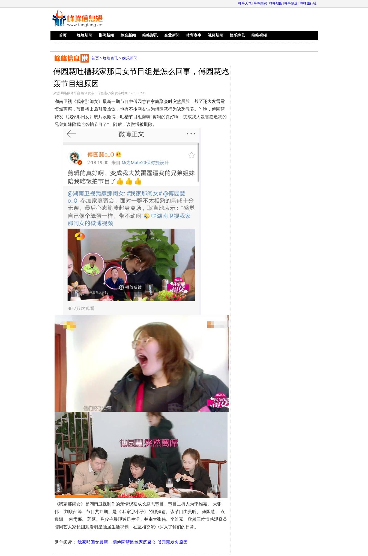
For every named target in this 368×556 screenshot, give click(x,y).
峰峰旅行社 (308, 3)
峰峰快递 (291, 3)
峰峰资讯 (110, 58)
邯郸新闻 (106, 35)
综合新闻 (128, 35)
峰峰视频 (259, 35)
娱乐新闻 (129, 58)
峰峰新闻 (84, 35)
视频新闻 (215, 35)
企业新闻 (171, 35)
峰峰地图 (275, 3)
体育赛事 (193, 35)
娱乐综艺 (237, 35)
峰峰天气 (245, 3)
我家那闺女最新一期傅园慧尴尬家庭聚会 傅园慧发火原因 (132, 542)
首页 (63, 35)
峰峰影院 (260, 3)
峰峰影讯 (150, 35)
